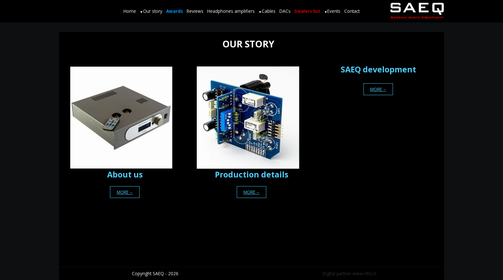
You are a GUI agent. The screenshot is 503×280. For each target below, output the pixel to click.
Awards (174, 11)
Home (130, 11)
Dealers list (307, 11)
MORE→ (125, 192)
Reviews (195, 11)
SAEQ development (378, 69)
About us (125, 174)
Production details (251, 174)
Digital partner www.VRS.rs (350, 273)
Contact (352, 11)
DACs (285, 11)
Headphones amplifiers (231, 11)
